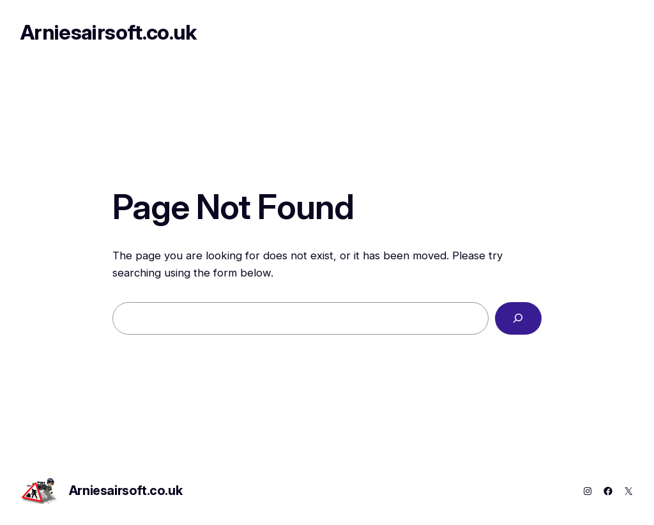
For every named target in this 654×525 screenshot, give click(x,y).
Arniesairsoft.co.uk (108, 32)
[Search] (518, 318)
